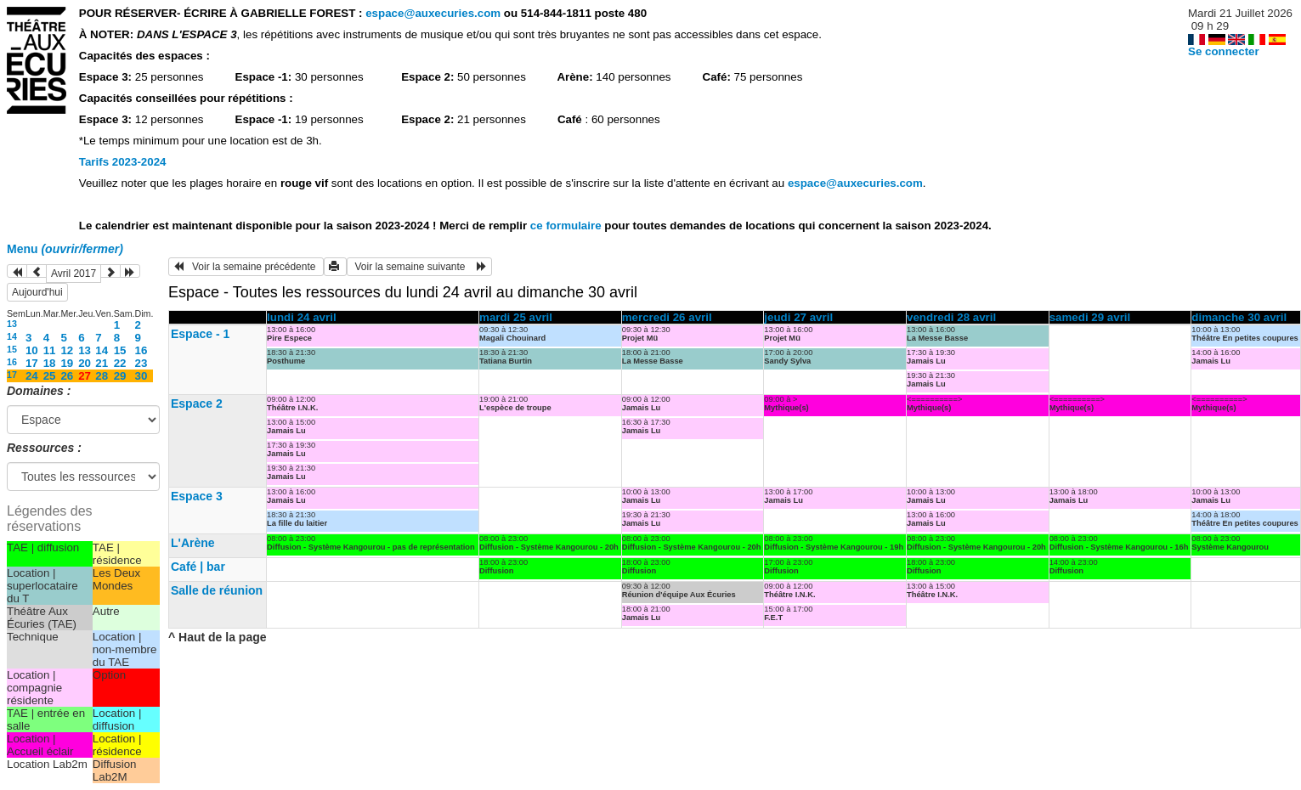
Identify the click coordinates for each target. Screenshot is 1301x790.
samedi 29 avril (1090, 317)
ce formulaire (567, 225)
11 (49, 350)
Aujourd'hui (37, 292)
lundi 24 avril (301, 317)
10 (31, 350)
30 (141, 376)
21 (101, 363)
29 (120, 376)
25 (49, 376)
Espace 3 (197, 496)
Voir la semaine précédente (246, 267)
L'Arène (193, 543)
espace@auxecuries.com (433, 13)
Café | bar (198, 566)
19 (66, 363)
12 (66, 350)
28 (101, 376)
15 (12, 349)
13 (12, 324)
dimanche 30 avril (1239, 317)
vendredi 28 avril (951, 317)
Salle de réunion (217, 590)
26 (66, 376)
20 (84, 363)
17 (31, 363)
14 (12, 336)
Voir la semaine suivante (419, 267)
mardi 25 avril (515, 317)
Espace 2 (197, 403)
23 (141, 363)
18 (49, 363)
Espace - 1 (200, 334)
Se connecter (1223, 51)
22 (120, 363)
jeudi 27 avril (798, 317)
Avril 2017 (73, 273)
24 (31, 376)
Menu (65, 249)
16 (141, 350)
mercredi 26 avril (667, 317)
